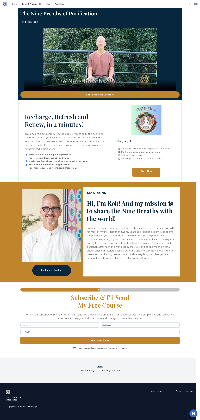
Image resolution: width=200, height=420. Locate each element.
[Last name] (140, 325)
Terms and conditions (185, 391)
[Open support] (193, 413)
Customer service (158, 391)
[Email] (102, 332)
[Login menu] (195, 4)
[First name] (60, 325)
